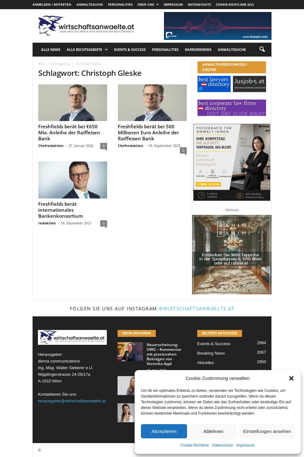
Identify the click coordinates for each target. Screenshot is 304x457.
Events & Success (130, 49)
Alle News (50, 49)
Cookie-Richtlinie (194, 445)
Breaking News (211, 353)
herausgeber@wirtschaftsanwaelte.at (72, 401)
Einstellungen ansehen (267, 431)
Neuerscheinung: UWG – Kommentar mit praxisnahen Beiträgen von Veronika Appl (164, 354)
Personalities (120, 4)
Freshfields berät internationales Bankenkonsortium (60, 210)
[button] (291, 378)
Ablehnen (213, 431)
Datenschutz (222, 445)
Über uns (148, 4)
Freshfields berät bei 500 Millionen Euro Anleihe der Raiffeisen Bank (148, 132)
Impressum (245, 445)
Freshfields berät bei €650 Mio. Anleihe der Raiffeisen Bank (69, 132)
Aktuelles (205, 362)
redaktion (47, 223)
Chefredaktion (51, 145)
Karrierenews (198, 49)
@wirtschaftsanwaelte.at (196, 308)
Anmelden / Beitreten (52, 4)
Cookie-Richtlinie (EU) (235, 4)
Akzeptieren (163, 431)
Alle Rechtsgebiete (87, 50)
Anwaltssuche (89, 4)
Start (42, 63)
